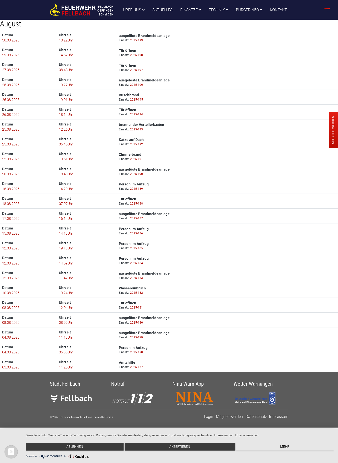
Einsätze (189, 10)
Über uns (132, 10)
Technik (217, 10)
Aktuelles (162, 10)
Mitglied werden (229, 427)
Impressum (278, 427)
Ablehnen (71, 448)
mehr (287, 448)
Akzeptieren (179, 448)
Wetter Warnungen (253, 395)
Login (208, 427)
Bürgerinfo (247, 10)
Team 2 (109, 428)
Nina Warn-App (188, 395)
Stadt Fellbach (65, 395)
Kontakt (278, 10)
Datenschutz (256, 427)
